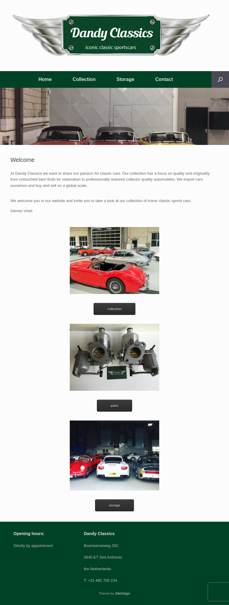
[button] (220, 79)
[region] (114, 116)
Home (45, 79)
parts (114, 405)
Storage (125, 79)
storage (114, 505)
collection (114, 309)
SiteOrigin (122, 593)
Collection (83, 79)
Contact (164, 79)
